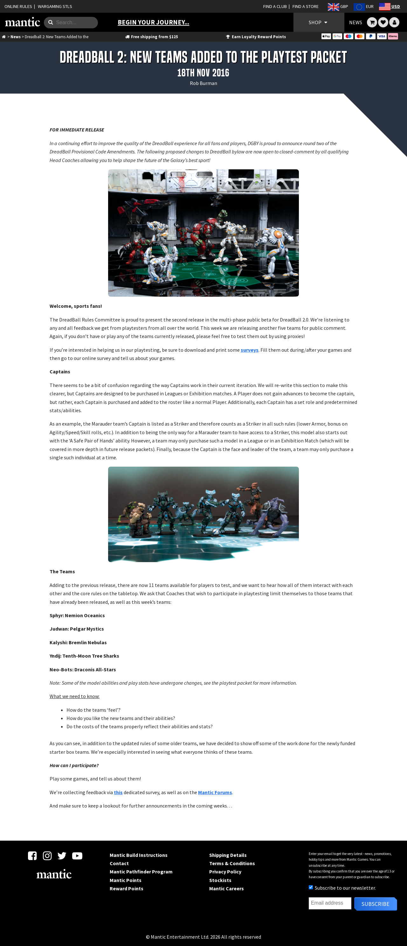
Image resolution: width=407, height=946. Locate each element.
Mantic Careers (226, 888)
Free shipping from (151, 36)
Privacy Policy (225, 871)
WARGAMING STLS (55, 6)
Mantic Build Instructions (139, 855)
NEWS (355, 22)
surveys (250, 350)
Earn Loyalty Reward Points (255, 36)
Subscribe (376, 903)
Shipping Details (228, 855)
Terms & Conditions (232, 863)
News (15, 36)
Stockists (220, 880)
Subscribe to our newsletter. (342, 888)
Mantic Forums (215, 792)
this (118, 792)
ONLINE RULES (18, 6)
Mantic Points (125, 880)
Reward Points (126, 888)
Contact (119, 863)
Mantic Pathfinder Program (141, 871)
